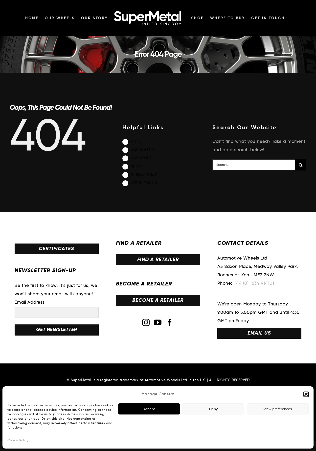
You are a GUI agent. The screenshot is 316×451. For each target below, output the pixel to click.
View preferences (277, 409)
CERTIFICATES (56, 248)
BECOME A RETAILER (157, 300)
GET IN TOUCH (144, 183)
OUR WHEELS (143, 150)
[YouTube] (158, 322)
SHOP (136, 166)
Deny (213, 409)
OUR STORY (141, 158)
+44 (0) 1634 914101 (254, 284)
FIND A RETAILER (158, 259)
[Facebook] (170, 322)
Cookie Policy (17, 440)
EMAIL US (259, 333)
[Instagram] (146, 322)
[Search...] (253, 164)
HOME (136, 141)
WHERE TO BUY (144, 174)
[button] (306, 394)
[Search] (300, 164)
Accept (149, 409)
